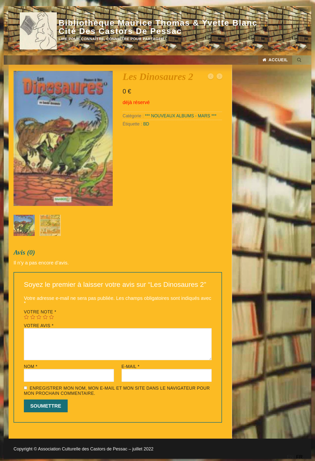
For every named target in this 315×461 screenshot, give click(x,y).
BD (146, 124)
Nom (30, 362)
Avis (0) (24, 248)
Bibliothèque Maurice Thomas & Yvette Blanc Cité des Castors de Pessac (158, 27)
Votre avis (38, 321)
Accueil (275, 60)
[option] (299, 456)
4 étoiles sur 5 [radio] (45, 312)
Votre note (40, 308)
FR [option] (299, 457)
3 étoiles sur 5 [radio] (38, 312)
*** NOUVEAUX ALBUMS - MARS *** (181, 115)
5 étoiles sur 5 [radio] (51, 312)
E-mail (131, 362)
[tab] (118, 331)
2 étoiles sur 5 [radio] (32, 312)
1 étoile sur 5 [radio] (26, 312)
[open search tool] (299, 60)
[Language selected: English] (296, 457)
